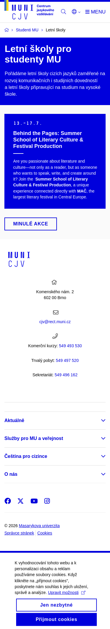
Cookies (44, 533)
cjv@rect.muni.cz (55, 321)
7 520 (67, 360)
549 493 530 (70, 345)
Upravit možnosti (66, 597)
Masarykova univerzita (39, 525)
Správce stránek (19, 533)
